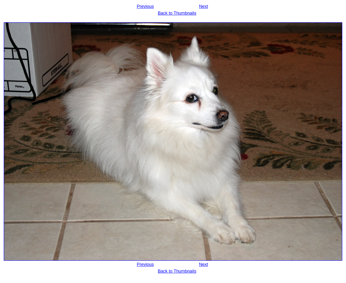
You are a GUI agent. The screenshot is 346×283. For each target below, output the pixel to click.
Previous (145, 6)
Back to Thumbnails (177, 13)
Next (203, 6)
